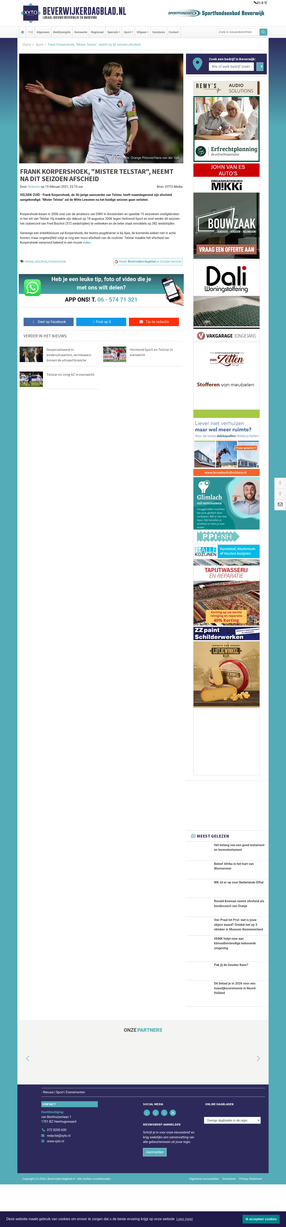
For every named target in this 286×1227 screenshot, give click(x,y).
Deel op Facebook (48, 322)
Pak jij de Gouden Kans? (231, 1007)
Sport (39, 45)
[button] (22, 1101)
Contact (174, 32)
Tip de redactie (154, 322)
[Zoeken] (263, 32)
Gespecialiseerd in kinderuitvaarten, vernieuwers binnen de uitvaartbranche (68, 354)
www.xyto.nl (55, 1184)
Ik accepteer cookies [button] (261, 1219)
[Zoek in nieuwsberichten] (238, 32)
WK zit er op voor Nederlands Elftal (239, 888)
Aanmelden (155, 1195)
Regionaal (97, 32)
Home (27, 45)
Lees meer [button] (184, 1219)
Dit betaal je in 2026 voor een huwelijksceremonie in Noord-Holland (235, 1030)
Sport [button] (127, 32)
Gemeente (80, 32)
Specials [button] (112, 32)
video (87, 242)
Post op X (101, 322)
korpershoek (57, 261)
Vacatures (158, 32)
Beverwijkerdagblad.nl (84, 11)
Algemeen (43, 32)
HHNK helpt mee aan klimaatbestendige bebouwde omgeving (235, 986)
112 (30, 32)
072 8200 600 (56, 1172)
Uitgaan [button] (141, 32)
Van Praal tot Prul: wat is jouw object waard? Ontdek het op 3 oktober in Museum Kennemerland (238, 945)
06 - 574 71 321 (117, 299)
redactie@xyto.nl (59, 1178)
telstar (29, 261)
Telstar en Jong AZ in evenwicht (70, 374)
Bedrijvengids (62, 32)
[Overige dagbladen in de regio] (232, 1162)
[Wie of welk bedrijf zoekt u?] (231, 66)
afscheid (41, 261)
